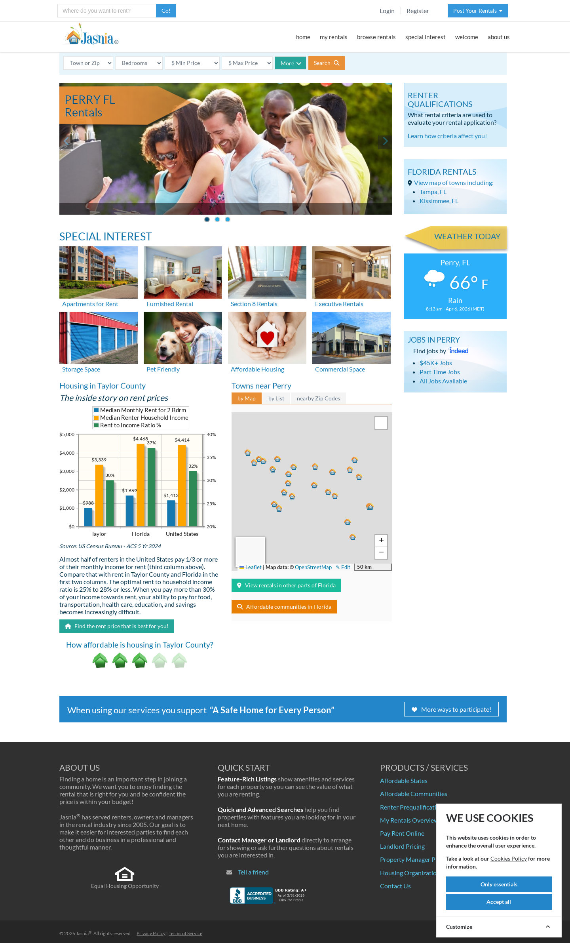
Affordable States (404, 780)
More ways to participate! (451, 709)
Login (387, 10)
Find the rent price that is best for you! (117, 626)
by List (276, 398)
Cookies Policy (508, 858)
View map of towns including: (454, 182)
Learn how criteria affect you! (447, 135)
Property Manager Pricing (415, 859)
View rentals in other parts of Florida (286, 585)
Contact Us (395, 886)
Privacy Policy (151, 933)
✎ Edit (343, 567)
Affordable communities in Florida (284, 606)
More (291, 63)
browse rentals (376, 36)
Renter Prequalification (411, 807)
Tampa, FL (433, 191)
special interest (425, 36)
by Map (247, 398)
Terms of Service (185, 933)
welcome (466, 36)
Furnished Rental (169, 303)
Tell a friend (253, 872)
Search (326, 62)
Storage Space (81, 369)
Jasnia (83, 933)
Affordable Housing (257, 369)
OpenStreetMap (313, 567)
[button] (289, 473)
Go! (166, 10)
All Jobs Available (443, 381)
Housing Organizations (411, 872)
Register (418, 10)
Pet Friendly (163, 369)
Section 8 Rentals (254, 303)
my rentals (334, 36)
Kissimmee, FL (439, 200)
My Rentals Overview (409, 820)
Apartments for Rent (90, 303)
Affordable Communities (413, 793)
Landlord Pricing (402, 846)
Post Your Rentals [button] (477, 10)
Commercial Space (340, 369)
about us (499, 36)
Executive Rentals (339, 303)
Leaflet (250, 567)
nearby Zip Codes (318, 398)
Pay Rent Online (402, 833)
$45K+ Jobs (436, 362)
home (303, 36)
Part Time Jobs (440, 371)
